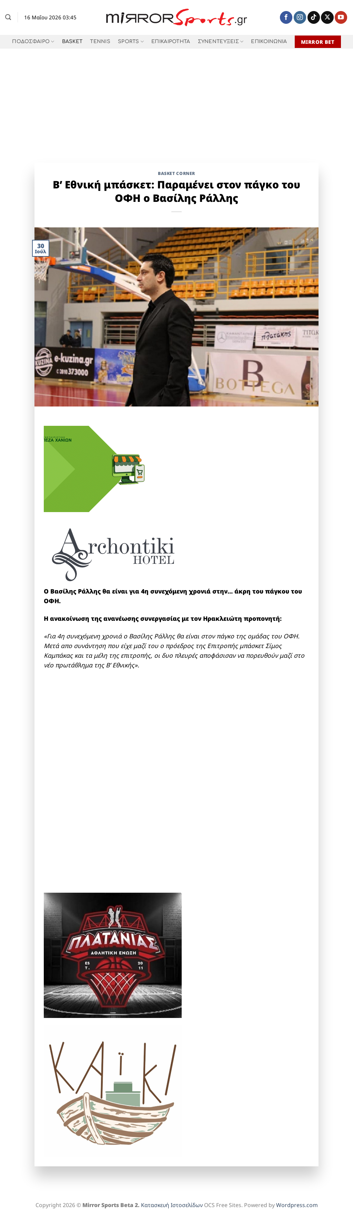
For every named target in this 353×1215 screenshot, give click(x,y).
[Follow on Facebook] (286, 17)
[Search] (8, 17)
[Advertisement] (176, 100)
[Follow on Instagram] (300, 17)
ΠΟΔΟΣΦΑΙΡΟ (33, 41)
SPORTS (131, 41)
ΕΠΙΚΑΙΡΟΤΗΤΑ (170, 41)
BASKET (72, 41)
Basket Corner (176, 173)
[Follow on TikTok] (313, 17)
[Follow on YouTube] (341, 17)
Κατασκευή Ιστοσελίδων (172, 1205)
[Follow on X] (327, 17)
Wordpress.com (297, 1205)
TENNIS (100, 41)
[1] (113, 954)
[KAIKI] (113, 1090)
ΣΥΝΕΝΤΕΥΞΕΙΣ (221, 41)
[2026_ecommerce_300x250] (95, 468)
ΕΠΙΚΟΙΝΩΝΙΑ (269, 41)
